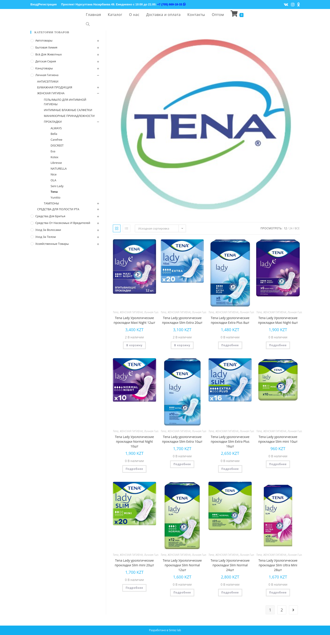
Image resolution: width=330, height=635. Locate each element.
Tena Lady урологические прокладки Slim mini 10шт (277, 439)
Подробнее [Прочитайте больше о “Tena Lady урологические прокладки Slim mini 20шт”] (134, 588)
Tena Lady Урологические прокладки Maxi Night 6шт (278, 320)
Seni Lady (57, 186)
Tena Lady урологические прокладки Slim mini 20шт (134, 562)
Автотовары (43, 40)
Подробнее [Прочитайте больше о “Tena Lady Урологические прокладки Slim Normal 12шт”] (182, 592)
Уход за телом (45, 237)
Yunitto (56, 197)
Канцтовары (44, 68)
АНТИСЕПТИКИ (48, 81)
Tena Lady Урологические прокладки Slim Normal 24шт (230, 565)
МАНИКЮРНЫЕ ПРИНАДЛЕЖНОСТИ (69, 116)
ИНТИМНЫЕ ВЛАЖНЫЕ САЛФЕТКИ (68, 110)
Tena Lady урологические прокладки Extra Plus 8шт (230, 320)
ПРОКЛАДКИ (53, 122)
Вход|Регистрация (44, 4)
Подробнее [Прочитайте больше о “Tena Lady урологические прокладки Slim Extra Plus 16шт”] (230, 469)
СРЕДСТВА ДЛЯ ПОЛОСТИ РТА (58, 209)
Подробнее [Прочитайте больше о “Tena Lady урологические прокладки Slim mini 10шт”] (278, 464)
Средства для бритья (50, 216)
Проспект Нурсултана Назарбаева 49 (87, 4)
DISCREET (57, 145)
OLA (53, 180)
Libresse (56, 163)
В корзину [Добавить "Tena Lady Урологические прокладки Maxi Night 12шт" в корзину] (134, 345)
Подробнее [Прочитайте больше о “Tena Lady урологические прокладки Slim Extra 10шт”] (182, 464)
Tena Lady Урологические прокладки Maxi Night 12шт (134, 320)
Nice (54, 174)
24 (290, 228)
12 (285, 228)
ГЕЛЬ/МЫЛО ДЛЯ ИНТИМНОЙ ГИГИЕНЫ (65, 102)
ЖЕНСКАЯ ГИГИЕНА (131, 312)
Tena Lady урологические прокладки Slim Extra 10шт (182, 439)
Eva (53, 151)
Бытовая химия (46, 47)
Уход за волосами (48, 230)
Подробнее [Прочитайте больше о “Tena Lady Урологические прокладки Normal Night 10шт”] (134, 469)
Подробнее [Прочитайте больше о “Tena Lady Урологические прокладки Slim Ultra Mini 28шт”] (278, 592)
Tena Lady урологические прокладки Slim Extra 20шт (182, 320)
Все (297, 228)
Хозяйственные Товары (52, 244)
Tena (115, 312)
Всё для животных (48, 54)
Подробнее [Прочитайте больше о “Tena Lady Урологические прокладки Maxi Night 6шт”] (278, 345)
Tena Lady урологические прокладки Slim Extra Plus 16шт (230, 441)
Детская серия (45, 61)
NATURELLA (59, 168)
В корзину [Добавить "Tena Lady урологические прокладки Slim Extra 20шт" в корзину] (182, 345)
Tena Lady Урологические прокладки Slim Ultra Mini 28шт (277, 565)
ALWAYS (56, 128)
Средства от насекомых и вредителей (62, 223)
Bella (54, 134)
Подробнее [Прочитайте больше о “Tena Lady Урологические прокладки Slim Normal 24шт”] (230, 592)
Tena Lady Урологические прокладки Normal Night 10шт (134, 441)
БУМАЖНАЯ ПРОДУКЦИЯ (54, 87)
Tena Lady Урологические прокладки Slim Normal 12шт (182, 565)
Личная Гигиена (154, 312)
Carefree (56, 140)
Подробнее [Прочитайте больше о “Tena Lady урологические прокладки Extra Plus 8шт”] (230, 345)
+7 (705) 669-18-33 (171, 4)
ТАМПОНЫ (51, 203)
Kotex (55, 157)
